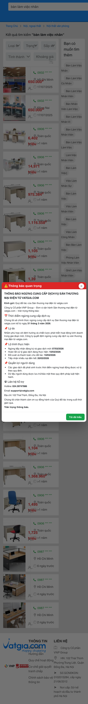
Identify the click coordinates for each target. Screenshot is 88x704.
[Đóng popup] (81, 286)
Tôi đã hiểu (75, 417)
